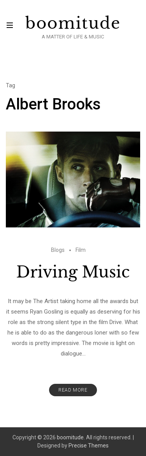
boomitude (73, 23)
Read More (72, 390)
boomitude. (71, 437)
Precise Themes (89, 445)
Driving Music (73, 272)
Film (81, 250)
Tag (10, 85)
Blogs (58, 250)
